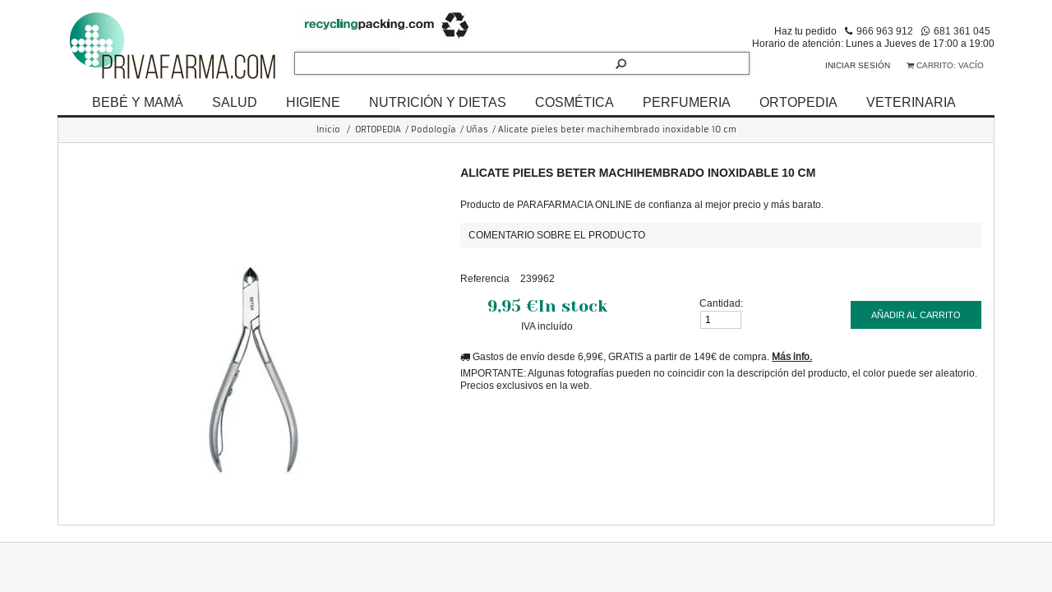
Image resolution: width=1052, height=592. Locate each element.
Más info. (792, 356)
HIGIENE (313, 102)
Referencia (485, 278)
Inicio (328, 129)
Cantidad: (721, 303)
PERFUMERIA (687, 102)
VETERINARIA (911, 102)
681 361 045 (962, 31)
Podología (433, 129)
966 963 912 (884, 31)
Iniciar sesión (857, 65)
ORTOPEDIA (798, 102)
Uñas (477, 129)
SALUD (234, 102)
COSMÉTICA (574, 102)
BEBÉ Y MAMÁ (137, 102)
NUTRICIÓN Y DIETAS (437, 102)
